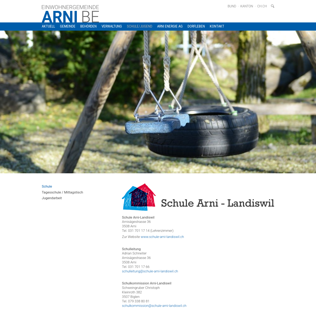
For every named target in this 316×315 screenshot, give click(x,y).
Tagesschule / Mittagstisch (62, 192)
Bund (232, 6)
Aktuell (48, 26)
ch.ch (262, 6)
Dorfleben (196, 26)
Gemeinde (67, 26)
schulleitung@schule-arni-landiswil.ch (150, 271)
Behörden (88, 26)
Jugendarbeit (52, 198)
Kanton (246, 6)
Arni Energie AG (170, 26)
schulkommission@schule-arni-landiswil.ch (154, 306)
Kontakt (217, 26)
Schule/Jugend (139, 26)
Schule (47, 186)
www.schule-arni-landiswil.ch (162, 237)
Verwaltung (112, 26)
